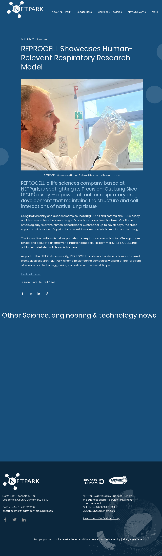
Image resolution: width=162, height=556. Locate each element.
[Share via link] (46, 293)
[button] (110, 10)
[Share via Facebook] (22, 293)
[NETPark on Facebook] (5, 519)
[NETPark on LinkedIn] (23, 519)
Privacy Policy (113, 539)
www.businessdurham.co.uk (99, 511)
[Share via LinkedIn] (38, 293)
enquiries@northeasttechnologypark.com (28, 511)
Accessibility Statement (87, 539)
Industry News (29, 282)
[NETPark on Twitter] (14, 519)
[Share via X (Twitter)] (30, 293)
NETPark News (47, 282)
